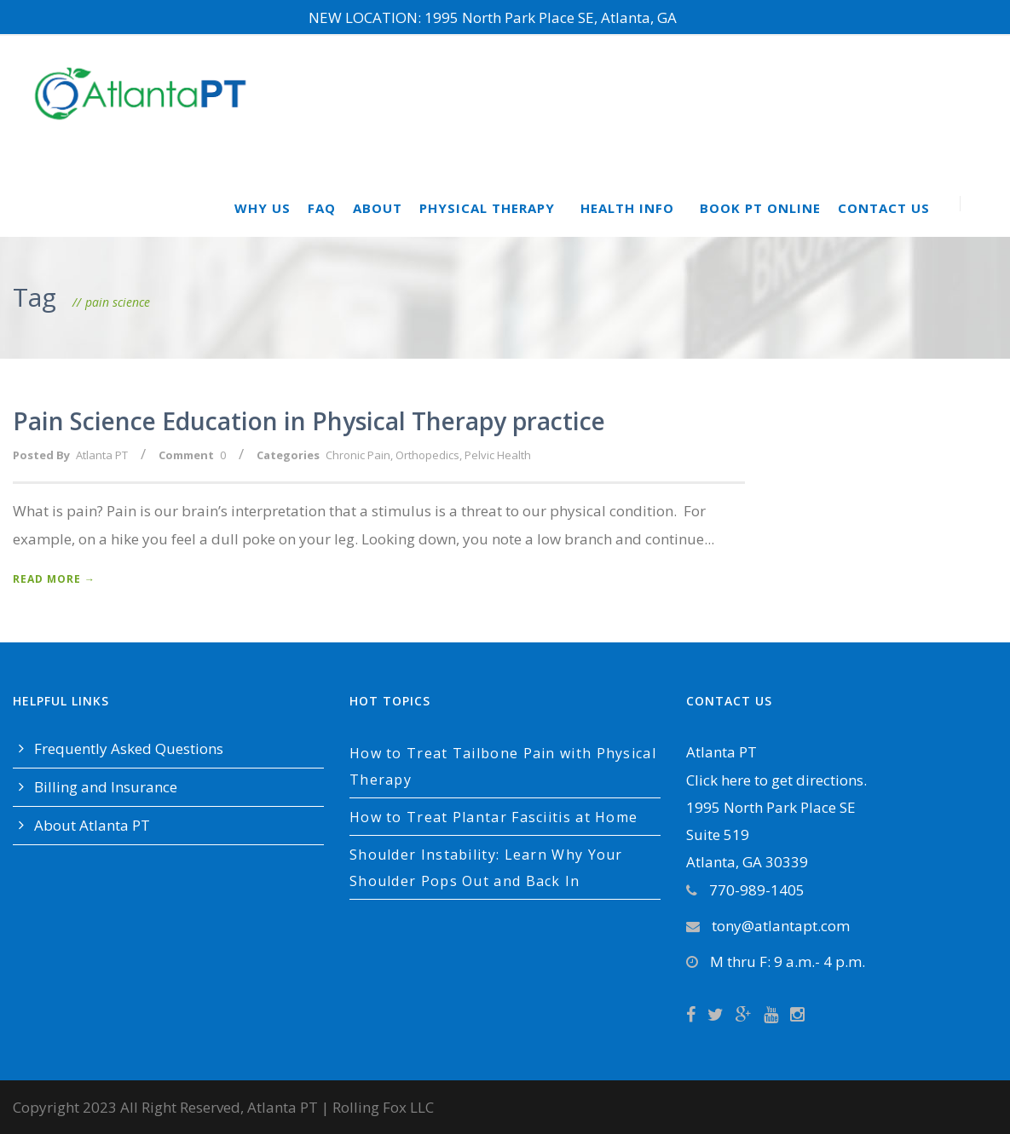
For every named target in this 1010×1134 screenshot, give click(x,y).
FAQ (322, 207)
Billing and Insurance (105, 787)
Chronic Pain (358, 455)
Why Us (262, 207)
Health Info (627, 207)
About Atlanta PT (92, 825)
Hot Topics (389, 701)
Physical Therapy (487, 207)
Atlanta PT (102, 455)
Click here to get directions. (776, 780)
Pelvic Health (498, 455)
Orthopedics (427, 455)
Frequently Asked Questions (128, 748)
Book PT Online (760, 207)
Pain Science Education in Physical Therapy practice (309, 421)
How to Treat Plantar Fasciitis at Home (493, 817)
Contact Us (884, 207)
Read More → (54, 579)
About (377, 207)
